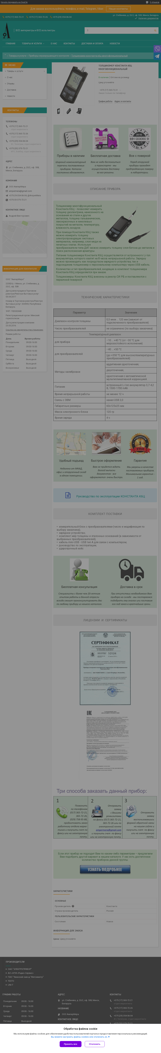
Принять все (70, 1044)
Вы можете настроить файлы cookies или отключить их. (79, 1037)
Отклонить (94, 1044)
